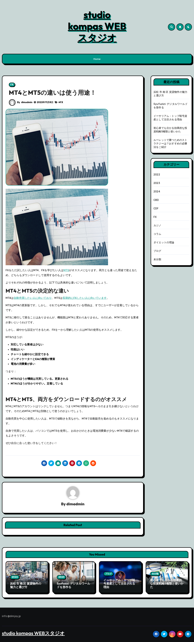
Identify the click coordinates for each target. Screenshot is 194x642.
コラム (157, 233)
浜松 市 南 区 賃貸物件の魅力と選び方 (25, 585)
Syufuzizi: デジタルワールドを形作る (73, 585)
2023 (157, 183)
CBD (156, 200)
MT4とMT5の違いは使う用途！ (52, 92)
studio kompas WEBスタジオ (97, 26)
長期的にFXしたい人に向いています (85, 297)
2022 (157, 174)
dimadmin (26, 102)
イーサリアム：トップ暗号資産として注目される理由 (119, 583)
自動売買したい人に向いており (33, 297)
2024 (157, 191)
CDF (156, 208)
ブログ (157, 250)
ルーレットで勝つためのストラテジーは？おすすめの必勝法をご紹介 (170, 143)
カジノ (157, 225)
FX (11, 84)
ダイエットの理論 (164, 242)
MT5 (66, 270)
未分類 (157, 259)
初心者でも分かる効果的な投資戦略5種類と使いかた (166, 583)
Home (97, 59)
